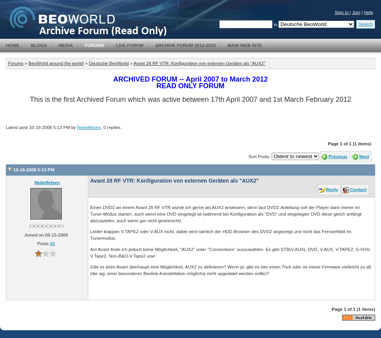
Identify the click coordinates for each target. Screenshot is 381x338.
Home (12, 45)
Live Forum (129, 45)
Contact (358, 189)
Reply (332, 189)
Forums (94, 45)
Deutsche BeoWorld (109, 63)
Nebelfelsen (89, 127)
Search (365, 24)
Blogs (39, 45)
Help (368, 12)
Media (66, 45)
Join (356, 12)
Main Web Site (244, 45)
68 (52, 243)
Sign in (342, 12)
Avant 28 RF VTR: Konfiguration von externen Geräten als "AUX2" (199, 63)
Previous (338, 156)
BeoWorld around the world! (56, 63)
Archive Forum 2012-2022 (185, 45)
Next (364, 156)
